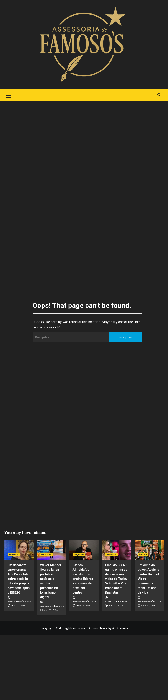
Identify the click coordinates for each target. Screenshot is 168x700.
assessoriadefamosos (19, 601)
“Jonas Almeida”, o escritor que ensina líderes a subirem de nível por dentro (83, 578)
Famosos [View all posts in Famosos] (14, 554)
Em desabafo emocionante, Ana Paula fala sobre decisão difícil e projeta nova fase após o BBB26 (19, 578)
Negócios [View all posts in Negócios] (79, 554)
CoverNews (98, 628)
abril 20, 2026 (148, 605)
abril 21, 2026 (18, 605)
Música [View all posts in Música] (143, 554)
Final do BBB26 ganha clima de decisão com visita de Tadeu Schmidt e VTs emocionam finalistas (116, 578)
